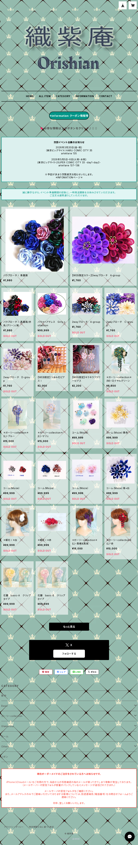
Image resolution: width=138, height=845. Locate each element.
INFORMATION (84, 96)
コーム (4, 736)
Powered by (69, 839)
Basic (4, 705)
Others (5, 746)
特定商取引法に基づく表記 (41, 827)
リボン (4, 756)
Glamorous (7, 726)
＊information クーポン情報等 (68, 115)
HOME (30, 96)
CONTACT (105, 96)
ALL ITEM (45, 96)
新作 (3, 695)
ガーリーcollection (11, 716)
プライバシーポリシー (14, 827)
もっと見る (69, 626)
